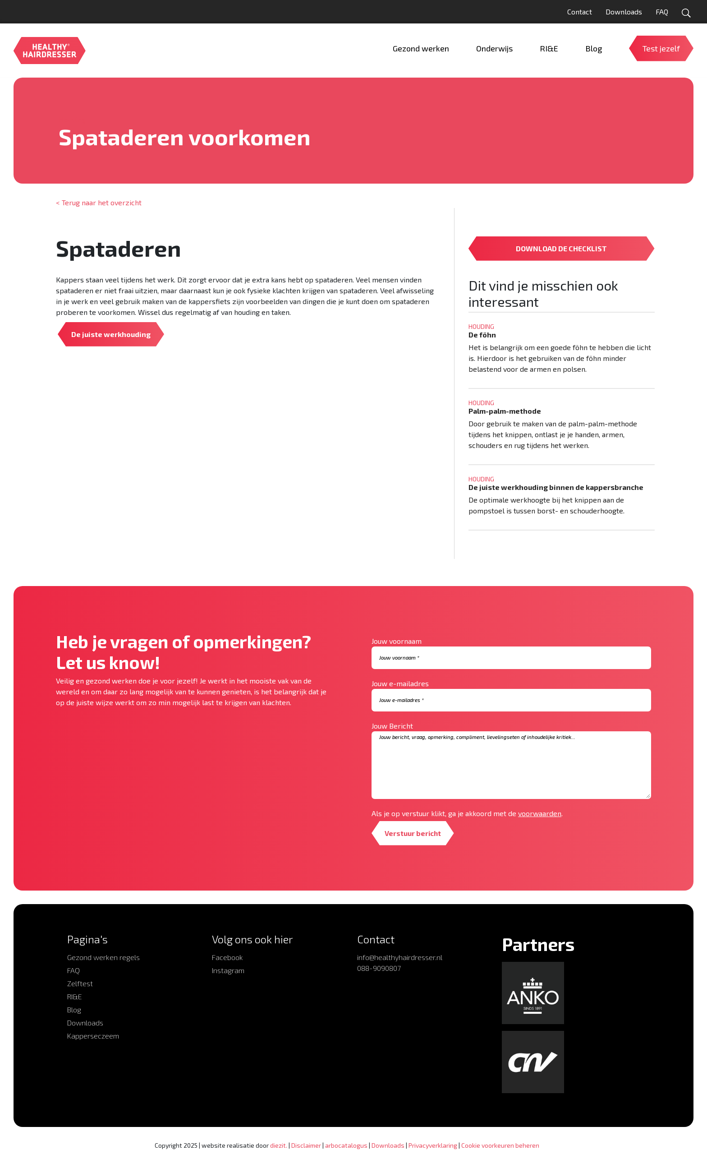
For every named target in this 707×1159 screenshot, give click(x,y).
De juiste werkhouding (111, 334)
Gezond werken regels (103, 957)
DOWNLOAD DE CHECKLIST (561, 248)
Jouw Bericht (392, 725)
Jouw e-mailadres (400, 683)
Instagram (228, 970)
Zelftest (80, 983)
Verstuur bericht (413, 833)
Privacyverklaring (433, 1145)
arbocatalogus (346, 1145)
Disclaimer (306, 1145)
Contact (579, 11)
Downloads (624, 11)
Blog (74, 1009)
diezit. (278, 1145)
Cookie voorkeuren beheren (500, 1145)
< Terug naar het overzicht (99, 202)
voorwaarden (539, 813)
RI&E (74, 996)
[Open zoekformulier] (686, 13)
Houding (72, 119)
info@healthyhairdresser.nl (399, 957)
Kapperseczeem (93, 1035)
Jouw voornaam (397, 641)
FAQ (662, 11)
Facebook (227, 957)
